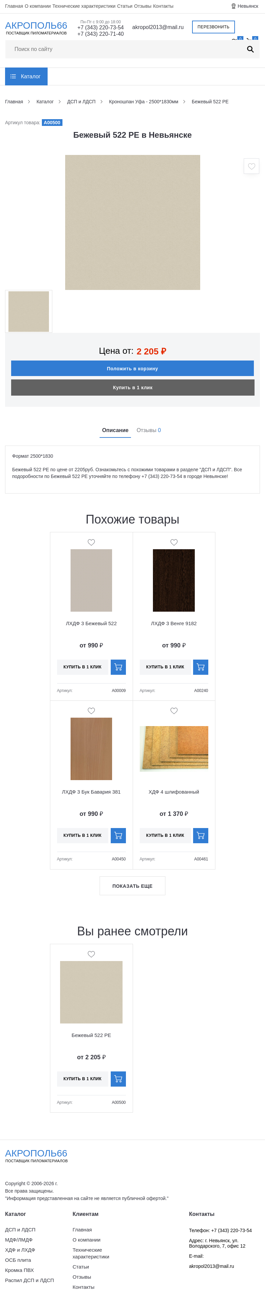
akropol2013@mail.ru (158, 27)
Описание (115, 430)
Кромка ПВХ (19, 1270)
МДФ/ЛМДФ (18, 1240)
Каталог (31, 76)
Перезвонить (213, 27)
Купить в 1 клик (133, 387)
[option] (132, 222)
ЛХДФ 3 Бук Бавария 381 (91, 792)
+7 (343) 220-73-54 (100, 27)
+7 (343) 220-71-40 (100, 34)
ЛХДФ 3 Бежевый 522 (91, 623)
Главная (14, 6)
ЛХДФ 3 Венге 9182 (173, 623)
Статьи (124, 6)
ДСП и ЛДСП (20, 1229)
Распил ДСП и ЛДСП (29, 1280)
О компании (38, 6)
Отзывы (142, 6)
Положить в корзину (132, 368)
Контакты (163, 6)
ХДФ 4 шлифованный (174, 792)
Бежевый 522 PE (91, 1035)
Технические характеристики (83, 6)
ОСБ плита (18, 1260)
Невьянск (248, 6)
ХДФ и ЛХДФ (20, 1250)
